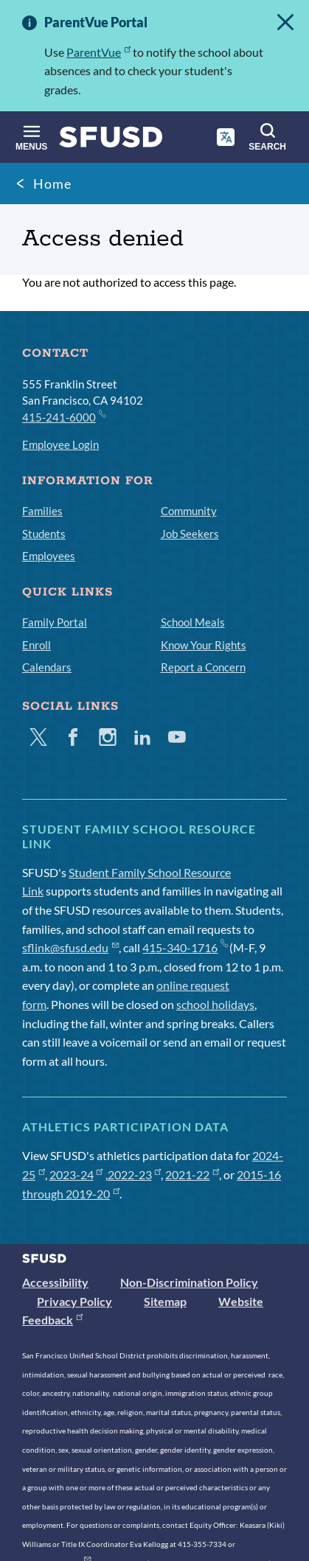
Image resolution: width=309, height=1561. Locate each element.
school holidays (215, 1004)
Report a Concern (203, 667)
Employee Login (60, 444)
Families (42, 510)
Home (52, 183)
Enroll (36, 645)
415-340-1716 (184, 947)
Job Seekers (190, 533)
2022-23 (135, 1174)
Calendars (47, 667)
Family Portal (54, 622)
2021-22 (192, 1174)
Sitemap (165, 1301)
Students (44, 533)
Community (189, 510)
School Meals (193, 622)
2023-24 (76, 1174)
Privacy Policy (74, 1301)
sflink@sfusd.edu (70, 947)
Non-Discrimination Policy (189, 1282)
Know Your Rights (203, 645)
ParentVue (98, 52)
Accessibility (55, 1282)
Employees (48, 555)
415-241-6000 (63, 416)
